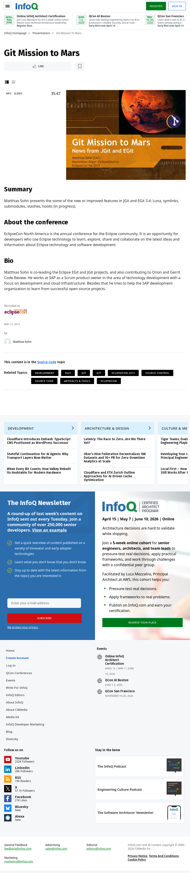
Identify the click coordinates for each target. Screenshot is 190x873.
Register (155, 5)
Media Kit (12, 718)
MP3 (9, 93)
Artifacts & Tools (77, 380)
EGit (68, 372)
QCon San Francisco (120, 693)
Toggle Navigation (9, 5)
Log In (11, 667)
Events (11, 682)
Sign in (176, 5)
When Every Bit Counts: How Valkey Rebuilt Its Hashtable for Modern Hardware (39, 471)
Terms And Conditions (164, 858)
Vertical (7, 81)
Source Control (158, 372)
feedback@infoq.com (18, 851)
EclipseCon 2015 (123, 372)
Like (17, 65)
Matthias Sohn (22, 341)
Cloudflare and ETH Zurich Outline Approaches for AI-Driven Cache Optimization (109, 476)
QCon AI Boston (116, 682)
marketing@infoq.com (19, 864)
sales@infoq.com (57, 851)
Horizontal (13, 81)
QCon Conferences (19, 674)
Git (99, 372)
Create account (17, 659)
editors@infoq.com (99, 851)
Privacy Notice (137, 858)
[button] (43, 619)
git (84, 372)
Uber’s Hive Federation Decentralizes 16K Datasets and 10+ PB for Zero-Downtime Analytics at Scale (115, 457)
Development (45, 372)
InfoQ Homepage (16, 32)
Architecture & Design (107, 428)
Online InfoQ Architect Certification (114, 661)
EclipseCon (109, 380)
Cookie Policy (137, 862)
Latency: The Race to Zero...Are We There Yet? (115, 441)
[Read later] (32, 65)
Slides (18, 93)
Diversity (12, 740)
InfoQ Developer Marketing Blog (25, 729)
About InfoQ (15, 704)
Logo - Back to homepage (27, 5)
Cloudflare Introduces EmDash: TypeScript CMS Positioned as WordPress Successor (39, 441)
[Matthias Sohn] (8, 341)
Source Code (47, 361)
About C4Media (17, 711)
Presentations (42, 32)
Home (10, 652)
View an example (49, 530)
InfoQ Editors (15, 696)
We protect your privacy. (22, 628)
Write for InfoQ (17, 689)
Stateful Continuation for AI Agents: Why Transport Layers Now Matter (38, 456)
